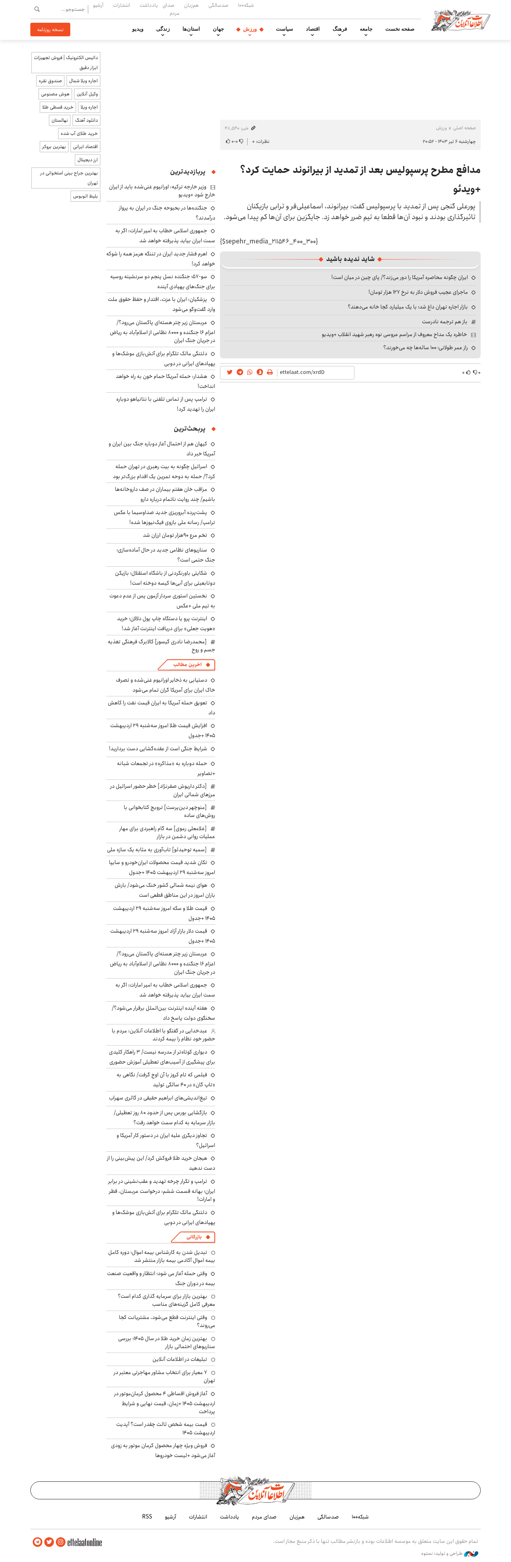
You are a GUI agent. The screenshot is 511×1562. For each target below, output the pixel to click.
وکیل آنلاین (87, 94)
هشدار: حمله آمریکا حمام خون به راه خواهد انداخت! (165, 381)
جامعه (366, 29)
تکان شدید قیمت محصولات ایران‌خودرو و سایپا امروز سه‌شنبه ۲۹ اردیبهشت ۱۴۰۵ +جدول (162, 867)
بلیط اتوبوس (85, 196)
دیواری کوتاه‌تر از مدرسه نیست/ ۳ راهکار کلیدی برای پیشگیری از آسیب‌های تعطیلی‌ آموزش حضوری (162, 1057)
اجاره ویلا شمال (83, 81)
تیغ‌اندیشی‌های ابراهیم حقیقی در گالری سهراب (158, 1097)
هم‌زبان (191, 5)
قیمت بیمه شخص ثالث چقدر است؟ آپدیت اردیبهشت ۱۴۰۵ (165, 1428)
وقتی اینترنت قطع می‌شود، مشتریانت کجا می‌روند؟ (167, 1321)
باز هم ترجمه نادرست (444, 321)
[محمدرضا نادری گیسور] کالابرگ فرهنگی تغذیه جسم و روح (161, 645)
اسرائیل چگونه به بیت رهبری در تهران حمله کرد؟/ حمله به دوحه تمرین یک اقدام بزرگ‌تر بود (164, 471)
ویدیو (137, 29)
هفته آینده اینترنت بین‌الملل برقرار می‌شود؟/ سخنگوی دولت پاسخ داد (163, 1013)
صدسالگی (218, 5)
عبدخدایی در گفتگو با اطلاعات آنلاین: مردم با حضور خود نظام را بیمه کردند (163, 1034)
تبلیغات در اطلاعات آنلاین (180, 1359)
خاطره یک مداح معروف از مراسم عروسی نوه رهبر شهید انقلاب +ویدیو (394, 334)
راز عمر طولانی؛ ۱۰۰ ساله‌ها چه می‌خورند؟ (425, 347)
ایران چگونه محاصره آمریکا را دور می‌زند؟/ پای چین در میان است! (399, 277)
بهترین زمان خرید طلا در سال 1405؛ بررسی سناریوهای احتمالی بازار (166, 1342)
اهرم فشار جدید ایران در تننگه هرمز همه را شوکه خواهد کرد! (160, 258)
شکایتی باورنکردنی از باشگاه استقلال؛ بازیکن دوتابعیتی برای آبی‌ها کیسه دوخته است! (165, 578)
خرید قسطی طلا (57, 107)
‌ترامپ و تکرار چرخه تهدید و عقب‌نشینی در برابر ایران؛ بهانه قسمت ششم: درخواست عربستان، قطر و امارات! (161, 1190)
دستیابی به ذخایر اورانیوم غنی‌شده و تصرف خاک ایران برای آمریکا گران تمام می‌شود (165, 685)
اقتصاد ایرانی (85, 146)
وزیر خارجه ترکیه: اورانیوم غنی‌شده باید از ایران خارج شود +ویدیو (162, 190)
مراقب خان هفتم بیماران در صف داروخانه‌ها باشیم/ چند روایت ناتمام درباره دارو (165, 494)
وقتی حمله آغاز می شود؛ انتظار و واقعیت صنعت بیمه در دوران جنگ (161, 1278)
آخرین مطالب (187, 664)
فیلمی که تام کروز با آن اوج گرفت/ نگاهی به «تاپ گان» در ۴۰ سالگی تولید (166, 1079)
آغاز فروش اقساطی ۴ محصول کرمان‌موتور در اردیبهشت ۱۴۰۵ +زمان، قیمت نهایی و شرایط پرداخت (164, 1402)
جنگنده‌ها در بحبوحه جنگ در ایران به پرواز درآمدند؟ (167, 213)
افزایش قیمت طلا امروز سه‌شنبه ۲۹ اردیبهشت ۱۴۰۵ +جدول (162, 730)
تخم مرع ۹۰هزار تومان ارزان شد (175, 535)
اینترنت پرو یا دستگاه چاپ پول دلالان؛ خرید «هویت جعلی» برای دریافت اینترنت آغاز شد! (166, 623)
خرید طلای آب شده (79, 133)
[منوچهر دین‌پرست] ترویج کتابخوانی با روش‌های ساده (169, 811)
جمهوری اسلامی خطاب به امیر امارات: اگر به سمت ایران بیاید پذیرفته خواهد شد (165, 235)
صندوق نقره (50, 81)
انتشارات (121, 5)
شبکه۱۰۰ (246, 5)
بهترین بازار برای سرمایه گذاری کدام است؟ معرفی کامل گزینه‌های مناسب (166, 1300)
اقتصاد (313, 29)
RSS (147, 1517)
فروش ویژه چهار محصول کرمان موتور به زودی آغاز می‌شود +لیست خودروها (163, 1450)
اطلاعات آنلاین (461, 20)
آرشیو (98, 5)
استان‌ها (191, 29)
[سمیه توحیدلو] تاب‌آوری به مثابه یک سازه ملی (157, 849)
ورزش (250, 29)
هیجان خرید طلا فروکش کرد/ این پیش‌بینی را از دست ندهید (161, 1163)
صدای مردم (170, 9)
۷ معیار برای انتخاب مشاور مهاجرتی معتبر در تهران (164, 1376)
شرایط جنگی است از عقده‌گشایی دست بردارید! (158, 748)
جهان (218, 29)
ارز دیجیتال (87, 160)
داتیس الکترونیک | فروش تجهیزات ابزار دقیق (66, 62)
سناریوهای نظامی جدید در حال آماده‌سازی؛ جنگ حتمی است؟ (166, 555)
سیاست (284, 29)
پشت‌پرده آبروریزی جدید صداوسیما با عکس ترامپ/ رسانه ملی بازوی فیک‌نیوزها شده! (164, 517)
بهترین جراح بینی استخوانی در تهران (69, 178)
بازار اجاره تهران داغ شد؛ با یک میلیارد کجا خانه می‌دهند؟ (408, 307)
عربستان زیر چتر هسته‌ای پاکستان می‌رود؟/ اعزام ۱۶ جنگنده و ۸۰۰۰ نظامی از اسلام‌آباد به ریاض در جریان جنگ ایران (162, 331)
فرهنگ (340, 29)
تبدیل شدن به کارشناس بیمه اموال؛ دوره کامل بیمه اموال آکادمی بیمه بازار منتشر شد (161, 1256)
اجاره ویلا (89, 107)
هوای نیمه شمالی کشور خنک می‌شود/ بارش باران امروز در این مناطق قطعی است (165, 890)
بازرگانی (194, 1237)
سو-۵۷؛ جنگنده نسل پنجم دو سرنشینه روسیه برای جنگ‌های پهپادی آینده (162, 281)
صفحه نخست (399, 29)
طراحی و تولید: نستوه (449, 1553)
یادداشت (149, 5)
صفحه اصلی (464, 128)
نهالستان (59, 120)
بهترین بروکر (54, 146)
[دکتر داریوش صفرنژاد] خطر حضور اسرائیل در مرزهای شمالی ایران (162, 790)
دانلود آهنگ (86, 120)
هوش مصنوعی (55, 94)
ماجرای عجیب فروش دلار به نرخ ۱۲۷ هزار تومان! (418, 292)
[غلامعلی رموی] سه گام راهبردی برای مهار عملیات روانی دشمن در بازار (167, 832)
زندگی (163, 29)
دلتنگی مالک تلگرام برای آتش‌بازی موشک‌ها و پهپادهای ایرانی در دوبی (163, 358)
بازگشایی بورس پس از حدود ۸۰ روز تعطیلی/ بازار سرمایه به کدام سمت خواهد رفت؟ (164, 1117)
